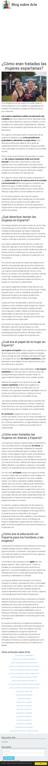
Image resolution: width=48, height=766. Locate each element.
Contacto (5, 742)
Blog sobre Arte (24, 5)
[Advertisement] (24, 34)
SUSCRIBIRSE (8, 758)
